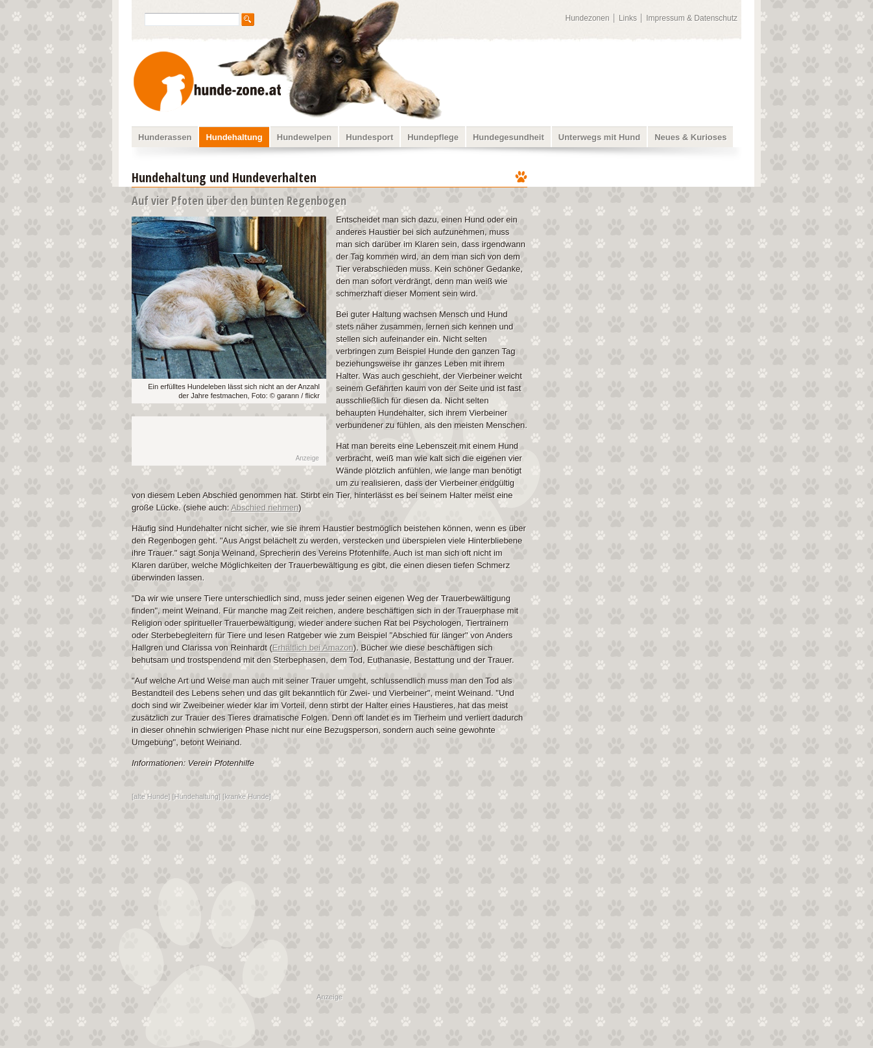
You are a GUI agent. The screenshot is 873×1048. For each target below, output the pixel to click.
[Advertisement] (642, 250)
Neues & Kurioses (690, 137)
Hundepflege (433, 137)
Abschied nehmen (264, 507)
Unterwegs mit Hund (599, 137)
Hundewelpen (304, 137)
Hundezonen (588, 18)
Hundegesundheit (508, 137)
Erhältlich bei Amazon (312, 647)
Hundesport (369, 137)
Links (628, 18)
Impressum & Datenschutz (691, 18)
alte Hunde (151, 796)
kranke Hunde (246, 796)
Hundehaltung (234, 137)
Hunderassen (164, 137)
